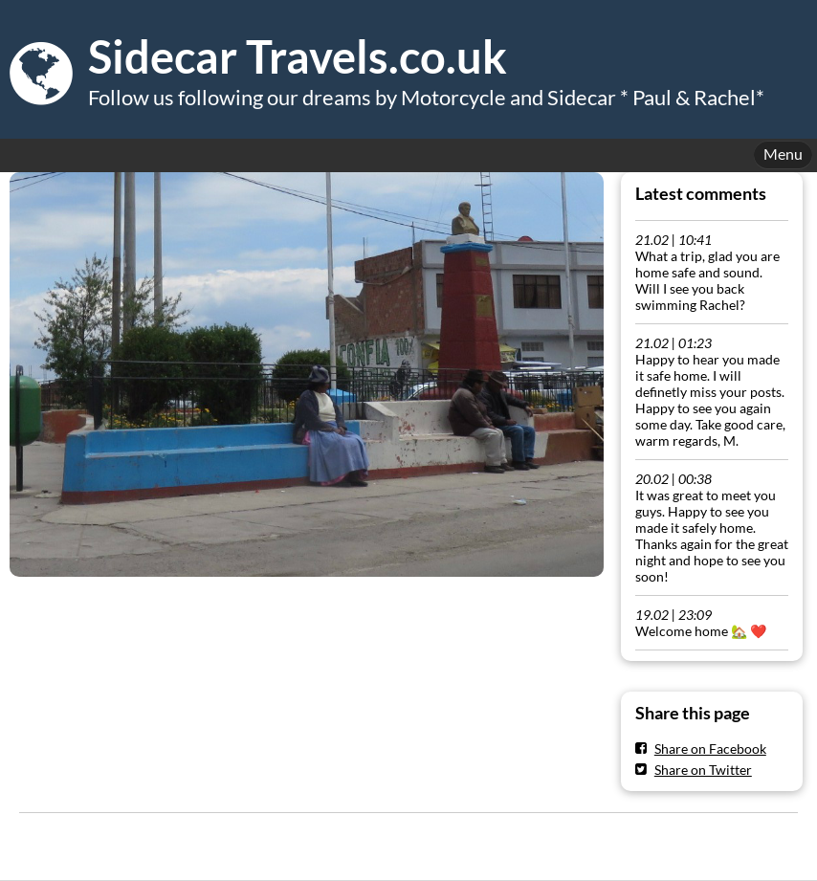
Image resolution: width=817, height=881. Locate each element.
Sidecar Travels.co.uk (297, 56)
